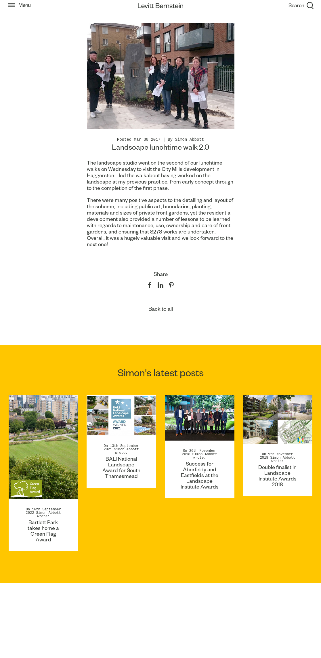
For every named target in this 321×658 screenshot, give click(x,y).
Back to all (160, 309)
